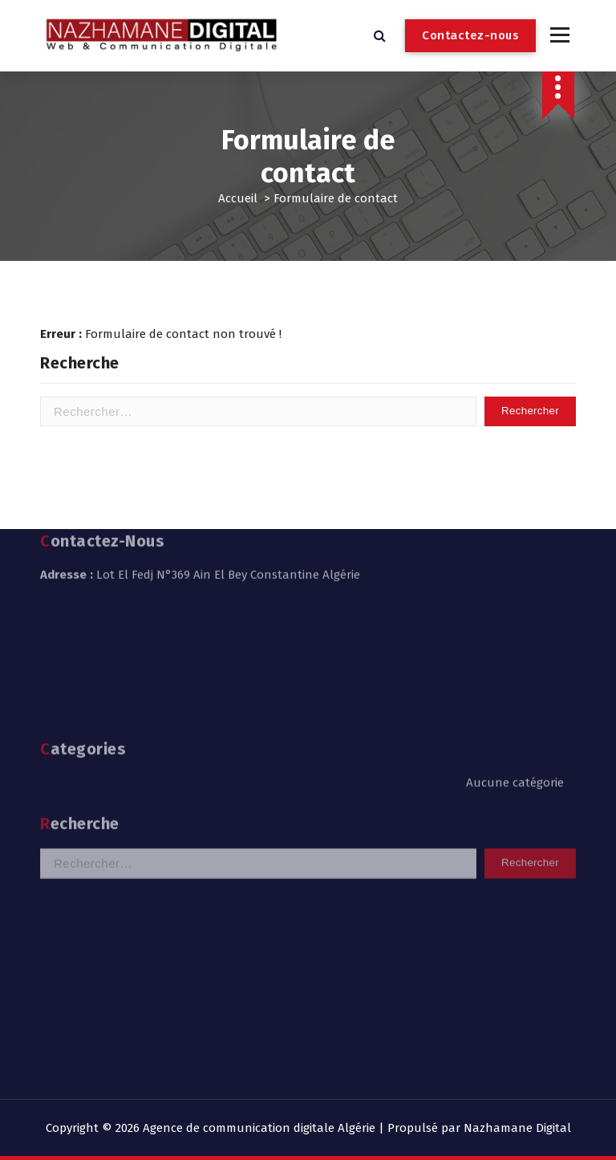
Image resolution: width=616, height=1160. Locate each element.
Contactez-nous (470, 35)
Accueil (237, 198)
